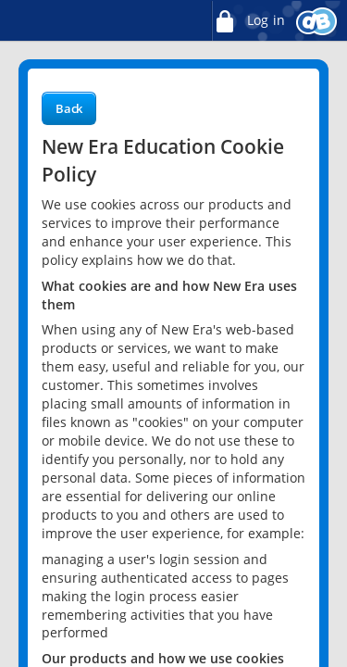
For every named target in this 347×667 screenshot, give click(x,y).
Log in (248, 21)
